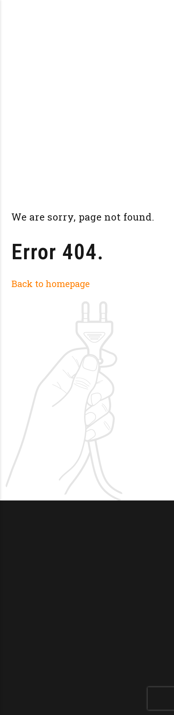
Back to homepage (50, 283)
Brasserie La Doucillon (72, 11)
